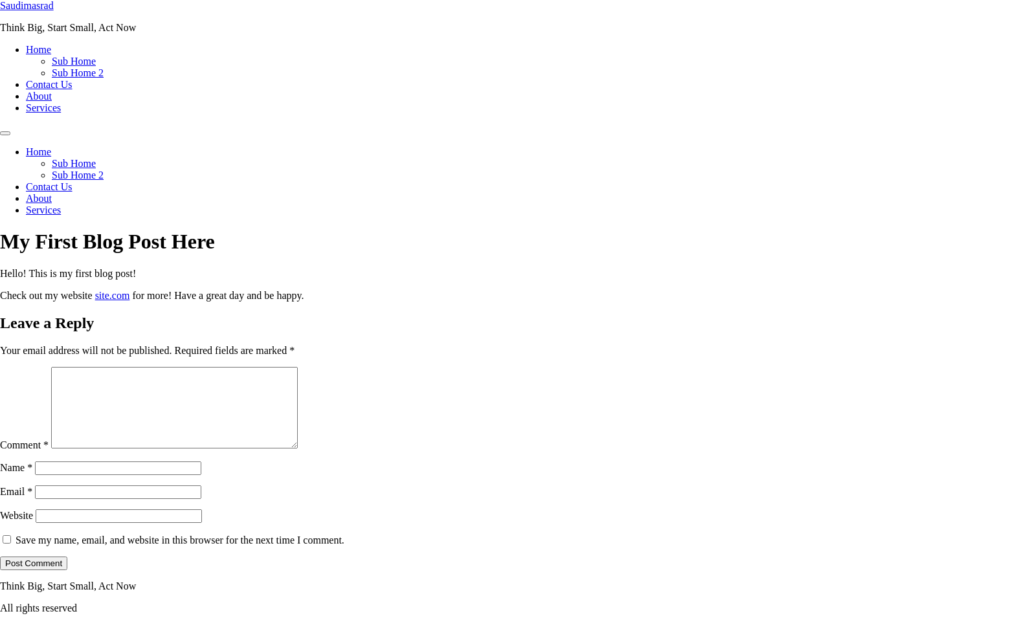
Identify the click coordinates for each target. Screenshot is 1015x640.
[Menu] (5, 133)
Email (16, 507)
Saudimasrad (27, 5)
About (39, 96)
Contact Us (49, 84)
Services (43, 107)
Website (16, 530)
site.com (112, 295)
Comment (24, 460)
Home (38, 49)
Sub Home (74, 61)
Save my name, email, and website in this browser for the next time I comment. (180, 555)
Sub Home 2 (78, 72)
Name (16, 483)
